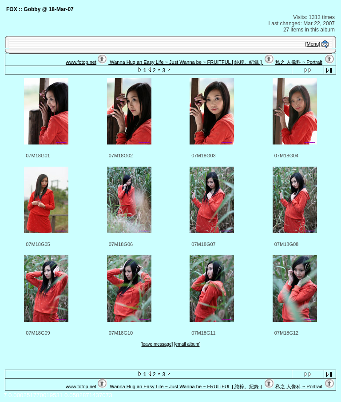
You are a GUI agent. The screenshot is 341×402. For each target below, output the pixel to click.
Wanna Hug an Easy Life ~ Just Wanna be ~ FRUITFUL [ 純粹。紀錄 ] (185, 62)
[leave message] (156, 344)
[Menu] (313, 44)
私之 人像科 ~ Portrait (298, 62)
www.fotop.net (81, 62)
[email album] (187, 344)
